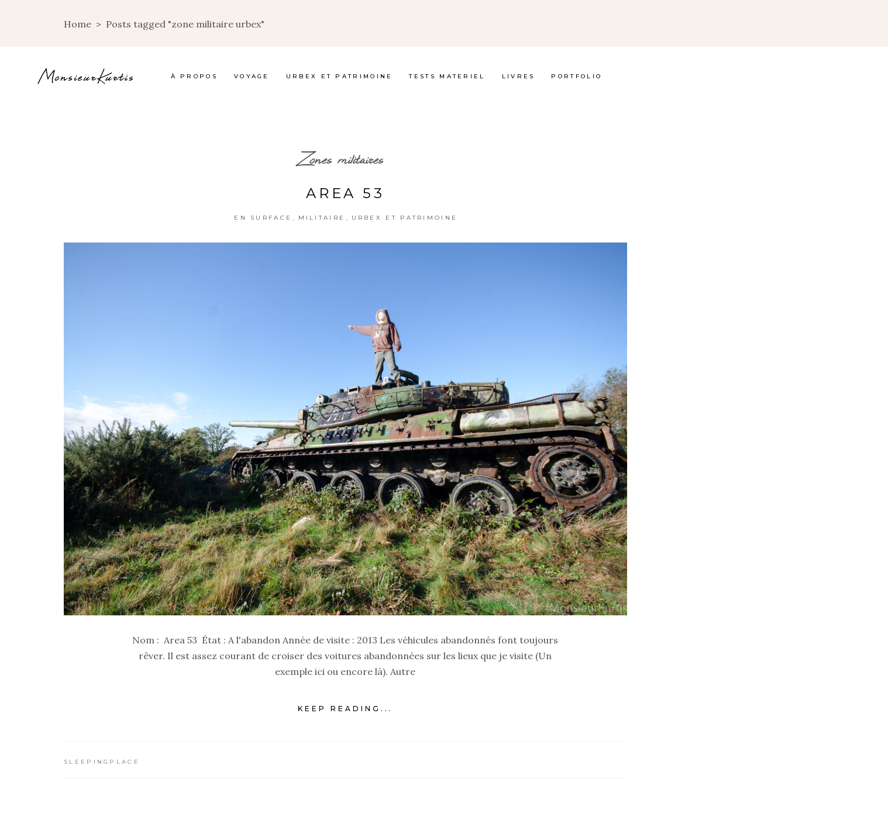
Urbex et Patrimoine (405, 217)
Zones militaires (341, 158)
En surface (263, 217)
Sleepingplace (102, 762)
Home (77, 24)
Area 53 (345, 193)
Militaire (322, 217)
